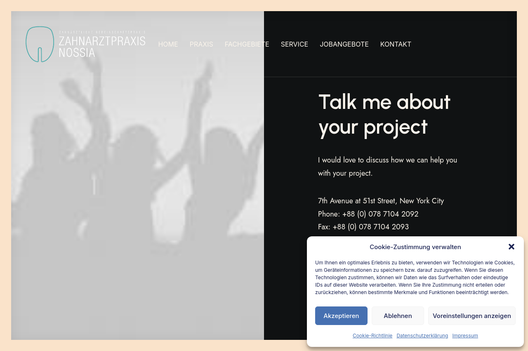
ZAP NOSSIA (62, 323)
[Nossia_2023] (86, 44)
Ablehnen (398, 316)
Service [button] (295, 44)
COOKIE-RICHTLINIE (190, 323)
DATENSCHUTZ (139, 323)
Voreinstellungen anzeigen (472, 316)
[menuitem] (168, 44)
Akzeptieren (341, 316)
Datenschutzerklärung (422, 335)
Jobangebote (344, 44)
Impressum (465, 335)
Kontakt (396, 44)
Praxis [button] (201, 44)
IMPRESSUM (99, 323)
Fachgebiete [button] (247, 44)
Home (168, 44)
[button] (511, 247)
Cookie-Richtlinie (372, 335)
